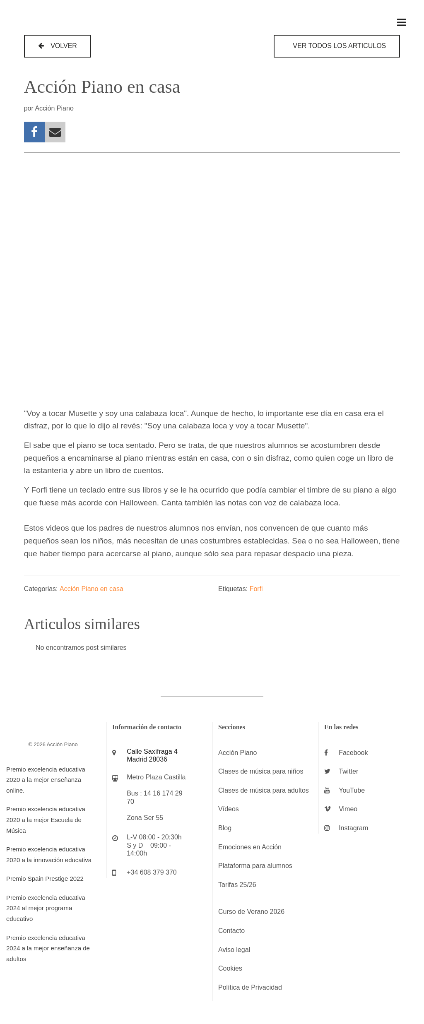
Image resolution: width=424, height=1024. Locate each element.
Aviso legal (234, 949)
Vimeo (348, 808)
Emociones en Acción (250, 847)
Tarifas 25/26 (237, 884)
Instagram (353, 828)
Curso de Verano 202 (249, 911)
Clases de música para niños (260, 771)
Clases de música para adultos (263, 790)
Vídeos (228, 808)
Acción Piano (237, 752)
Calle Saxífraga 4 (152, 751)
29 (179, 793)
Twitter (348, 771)
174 (167, 793)
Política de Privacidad (250, 987)
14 (147, 793)
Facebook (353, 752)
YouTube (352, 790)
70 (130, 801)
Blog (224, 828)
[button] (57, 46)
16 (156, 793)
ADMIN (20, 977)
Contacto (231, 930)
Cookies (230, 968)
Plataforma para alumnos (255, 865)
